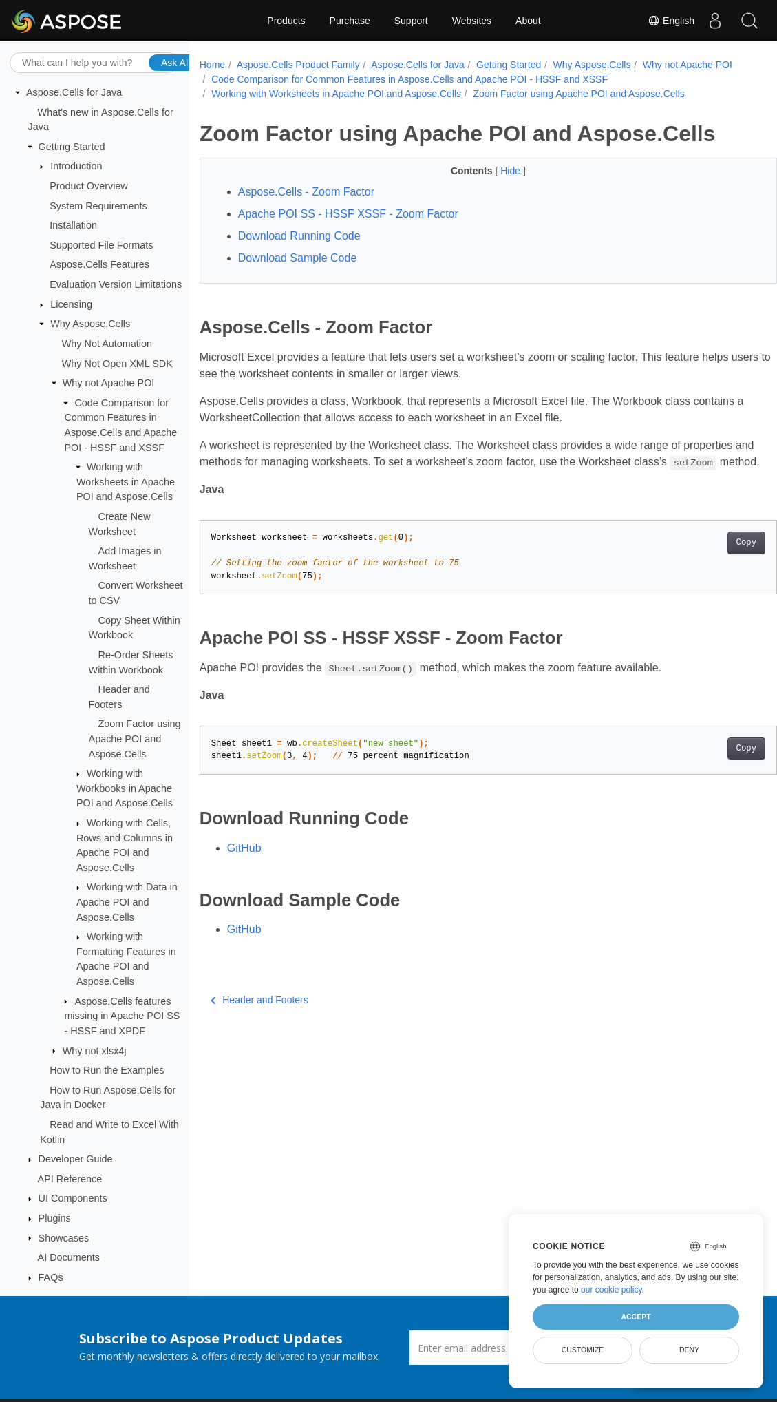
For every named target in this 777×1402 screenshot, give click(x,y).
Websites (471, 20)
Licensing (71, 304)
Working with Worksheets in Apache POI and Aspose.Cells (125, 481)
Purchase (350, 20)
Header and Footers (259, 1016)
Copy (706, 559)
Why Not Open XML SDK (117, 363)
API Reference (70, 1178)
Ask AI (175, 62)
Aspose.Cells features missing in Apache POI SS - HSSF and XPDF (122, 1016)
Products (286, 20)
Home (212, 64)
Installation (73, 225)
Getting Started (72, 146)
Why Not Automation (107, 343)
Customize (583, 1350)
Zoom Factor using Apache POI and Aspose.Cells (135, 738)
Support (411, 20)
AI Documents (69, 1257)
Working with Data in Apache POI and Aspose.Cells (127, 901)
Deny (689, 1350)
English (671, 20)
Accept (635, 1316)
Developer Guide (76, 1158)
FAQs (51, 1277)
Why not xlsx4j (95, 1050)
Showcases (64, 1238)
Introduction (76, 165)
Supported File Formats (101, 245)
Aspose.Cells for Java (74, 92)
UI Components (73, 1198)
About (528, 20)
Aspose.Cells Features (99, 264)
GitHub (244, 864)
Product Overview (89, 185)
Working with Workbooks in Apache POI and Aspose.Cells (124, 788)
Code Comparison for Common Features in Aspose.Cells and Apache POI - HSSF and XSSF (510, 79)
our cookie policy (611, 1290)
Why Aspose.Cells (90, 323)
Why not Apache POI (109, 382)
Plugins (55, 1218)
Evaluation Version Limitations (116, 284)
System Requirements (98, 205)
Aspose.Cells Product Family (298, 64)
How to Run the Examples (107, 1070)
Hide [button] (491, 170)
